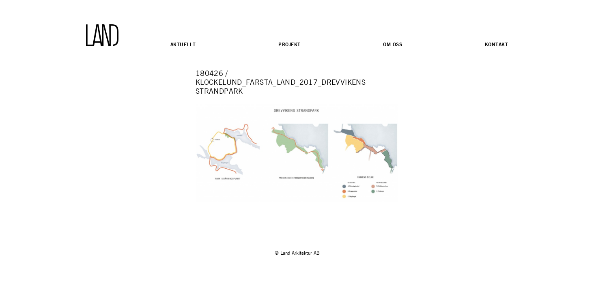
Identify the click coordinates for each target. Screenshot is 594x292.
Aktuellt (183, 44)
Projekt (289, 44)
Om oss (392, 44)
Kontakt (496, 44)
